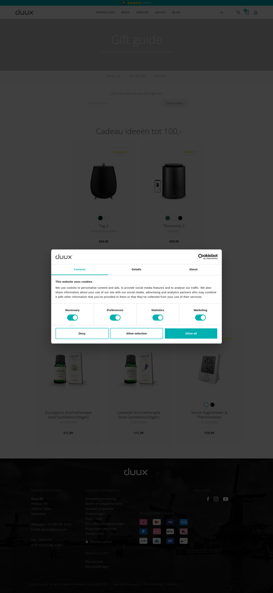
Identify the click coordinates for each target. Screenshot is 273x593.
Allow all (191, 333)
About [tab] (193, 269)
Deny (82, 333)
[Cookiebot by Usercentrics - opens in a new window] (201, 257)
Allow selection (136, 333)
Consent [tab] (80, 269)
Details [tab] (136, 269)
